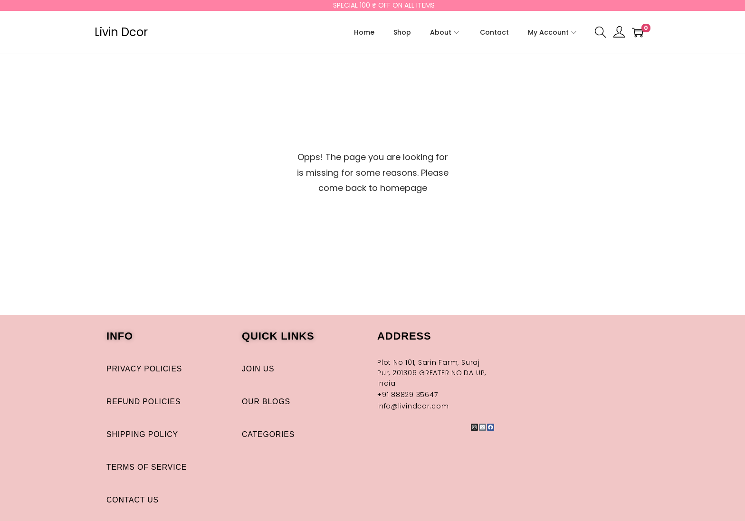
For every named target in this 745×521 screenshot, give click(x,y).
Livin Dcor (121, 32)
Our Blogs (266, 402)
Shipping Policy (142, 434)
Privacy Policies (144, 369)
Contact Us (132, 500)
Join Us (258, 369)
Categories (268, 434)
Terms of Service (147, 467)
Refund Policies (143, 402)
